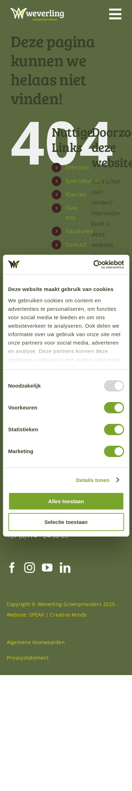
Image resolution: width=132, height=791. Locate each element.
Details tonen (92, 480)
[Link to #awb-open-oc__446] (115, 14)
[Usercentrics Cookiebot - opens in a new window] (94, 264)
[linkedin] (65, 576)
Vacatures (79, 240)
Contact (76, 254)
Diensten (77, 177)
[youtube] (47, 576)
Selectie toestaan (66, 522)
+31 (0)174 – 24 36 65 (37, 545)
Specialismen (83, 190)
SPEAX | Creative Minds (58, 623)
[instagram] (29, 576)
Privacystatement (28, 666)
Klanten (76, 204)
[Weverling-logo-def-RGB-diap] (37, 11)
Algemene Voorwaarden (36, 651)
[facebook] (12, 576)
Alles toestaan (66, 501)
